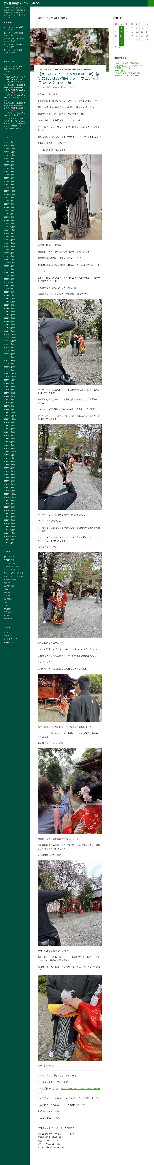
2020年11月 (8, 338)
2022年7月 (8, 272)
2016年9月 (8, 500)
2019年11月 (8, 377)
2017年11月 (8, 455)
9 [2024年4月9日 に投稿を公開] (121, 32)
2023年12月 (8, 227)
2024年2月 (8, 220)
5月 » (121, 47)
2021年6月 (8, 315)
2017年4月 (8, 478)
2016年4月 (8, 517)
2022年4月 (8, 282)
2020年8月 (8, 347)
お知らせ (7, 557)
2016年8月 (8, 504)
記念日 (88, 70)
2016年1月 (8, 526)
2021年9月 (8, 305)
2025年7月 (8, 165)
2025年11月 (8, 152)
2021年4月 (8, 321)
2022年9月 (8, 266)
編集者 (56, 87)
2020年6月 (8, 354)
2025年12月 (8, 149)
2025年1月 (8, 184)
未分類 (6, 599)
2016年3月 (8, 520)
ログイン (7, 632)
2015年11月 (8, 533)
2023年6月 (8, 243)
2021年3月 (8, 324)
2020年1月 (8, 370)
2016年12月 (8, 491)
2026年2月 (8, 142)
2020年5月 (8, 357)
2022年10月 (8, 263)
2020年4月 (8, 360)
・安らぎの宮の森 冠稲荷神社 (126, 63)
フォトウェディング (45, 70)
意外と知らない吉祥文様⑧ (13, 27)
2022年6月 (8, 276)
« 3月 (115, 47)
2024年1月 (8, 223)
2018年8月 (8, 425)
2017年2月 (8, 484)
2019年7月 (8, 390)
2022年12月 (8, 259)
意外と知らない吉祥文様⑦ (13, 33)
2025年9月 (8, 158)
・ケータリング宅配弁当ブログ (126, 75)
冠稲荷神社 (72, 70)
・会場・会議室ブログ (122, 70)
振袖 (5, 592)
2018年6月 (8, 432)
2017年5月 (8, 474)
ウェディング (9, 566)
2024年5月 (8, 210)
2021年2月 (8, 328)
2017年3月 (8, 481)
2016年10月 (8, 497)
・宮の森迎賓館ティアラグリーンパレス (130, 65)
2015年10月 (8, 536)
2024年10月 (8, 194)
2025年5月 (8, 171)
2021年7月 (8, 311)
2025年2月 (8, 181)
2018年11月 (8, 416)
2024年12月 (8, 188)
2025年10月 (8, 155)
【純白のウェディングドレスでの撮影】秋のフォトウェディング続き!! (14, 79)
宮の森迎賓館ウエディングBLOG (22, 3)
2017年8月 (8, 465)
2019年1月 (8, 409)
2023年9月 (8, 233)
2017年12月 (8, 452)
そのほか (7, 560)
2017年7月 (8, 468)
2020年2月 (8, 367)
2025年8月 (8, 162)
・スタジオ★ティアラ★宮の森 (126, 73)
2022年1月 (8, 292)
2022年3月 (8, 285)
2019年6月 (8, 393)
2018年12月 (8, 412)
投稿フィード (9, 636)
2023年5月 (8, 246)
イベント (7, 563)
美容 (78, 70)
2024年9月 (8, 197)
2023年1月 (8, 256)
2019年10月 (8, 380)
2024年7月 (8, 204)
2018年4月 (8, 439)
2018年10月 (8, 419)
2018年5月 (8, 435)
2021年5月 (8, 318)
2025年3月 (8, 178)
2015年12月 (8, 530)
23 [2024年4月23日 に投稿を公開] (121, 40)
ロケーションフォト (60, 70)
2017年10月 (8, 458)
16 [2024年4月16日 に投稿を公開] (121, 36)
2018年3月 (8, 442)
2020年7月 (8, 351)
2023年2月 (8, 253)
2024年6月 (8, 207)
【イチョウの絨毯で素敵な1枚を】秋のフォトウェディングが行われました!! (14, 68)
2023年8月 (8, 237)
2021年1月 (8, 331)
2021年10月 (8, 302)
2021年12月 (8, 295)
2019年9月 (8, 383)
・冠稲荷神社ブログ (121, 68)
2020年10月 (8, 341)
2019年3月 (8, 403)
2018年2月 (8, 445)
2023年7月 (8, 240)
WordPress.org (9, 642)
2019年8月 (8, 386)
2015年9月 (8, 540)
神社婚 (6, 609)
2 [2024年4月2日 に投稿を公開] (121, 28)
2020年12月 (8, 334)
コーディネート (9, 570)
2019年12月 (8, 373)
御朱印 (6, 589)
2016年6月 (8, 510)
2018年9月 (8, 422)
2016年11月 (8, 494)
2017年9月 (8, 461)
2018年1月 (8, 448)
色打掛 (83, 70)
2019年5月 (8, 396)
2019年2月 (8, 406)
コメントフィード (10, 639)
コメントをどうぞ (69, 87)
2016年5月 (8, 513)
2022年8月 (8, 269)
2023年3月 (8, 250)
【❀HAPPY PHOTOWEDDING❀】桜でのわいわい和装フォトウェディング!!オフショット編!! (69, 78)
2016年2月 (8, 523)
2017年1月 (8, 487)
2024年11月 (8, 191)
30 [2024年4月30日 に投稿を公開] (121, 43)
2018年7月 (8, 429)
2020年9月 (8, 344)
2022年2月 (8, 289)
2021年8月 (8, 308)
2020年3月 (8, 364)
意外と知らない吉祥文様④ (13, 50)
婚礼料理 (7, 586)
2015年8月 (8, 543)
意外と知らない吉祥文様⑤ (13, 44)
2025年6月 (8, 168)
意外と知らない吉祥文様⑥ (13, 39)
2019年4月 (8, 399)
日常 (5, 596)
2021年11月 (8, 298)
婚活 (5, 583)
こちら (56, 1111)
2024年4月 (8, 214)
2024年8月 (8, 201)
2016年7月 (8, 507)
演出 (5, 602)
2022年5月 (8, 279)
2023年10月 (8, 230)
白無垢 (6, 605)
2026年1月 (8, 145)
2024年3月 (8, 217)
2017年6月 (8, 471)
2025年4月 (8, 175)
